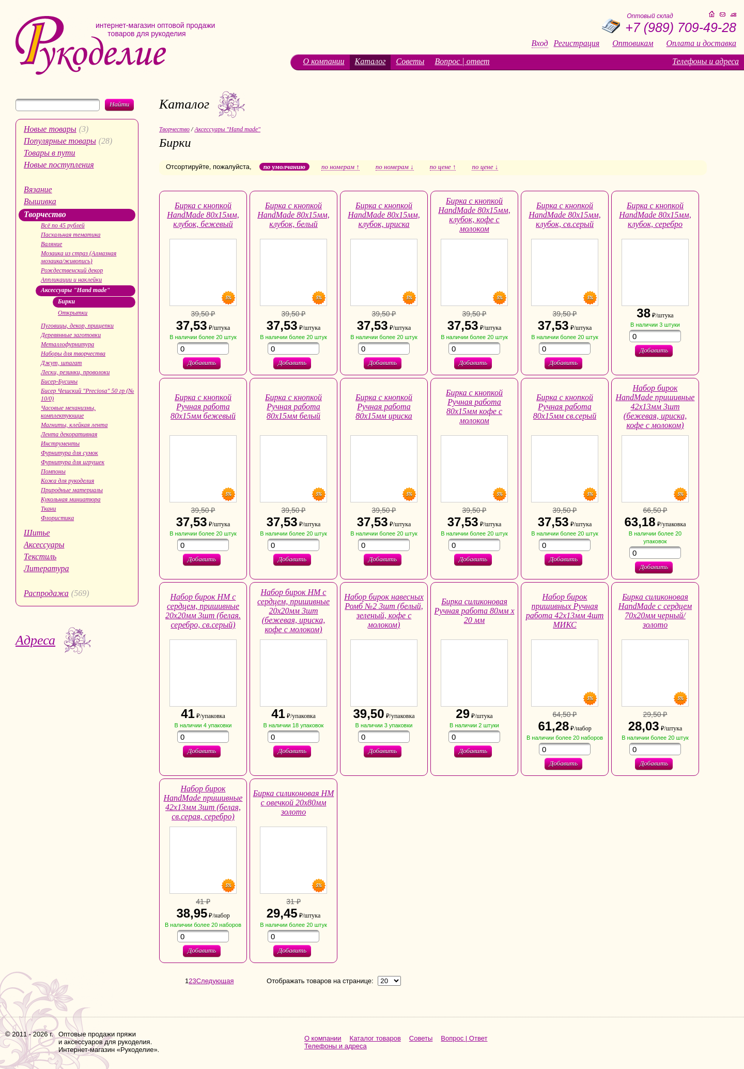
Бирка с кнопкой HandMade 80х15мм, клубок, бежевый (203, 214)
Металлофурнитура (67, 344)
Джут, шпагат (61, 362)
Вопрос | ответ (462, 61)
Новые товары (50, 129)
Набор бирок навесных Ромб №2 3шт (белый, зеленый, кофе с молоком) (384, 610)
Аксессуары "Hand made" (75, 290)
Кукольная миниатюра (71, 499)
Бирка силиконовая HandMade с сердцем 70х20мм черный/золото (655, 610)
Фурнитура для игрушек (72, 462)
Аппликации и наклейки (71, 279)
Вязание (38, 189)
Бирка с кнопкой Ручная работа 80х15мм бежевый (203, 406)
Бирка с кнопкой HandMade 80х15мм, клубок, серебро (655, 214)
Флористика (57, 518)
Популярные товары (60, 140)
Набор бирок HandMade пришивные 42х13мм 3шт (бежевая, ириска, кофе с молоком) (655, 407)
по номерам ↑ (340, 167)
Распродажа (46, 593)
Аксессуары (44, 544)
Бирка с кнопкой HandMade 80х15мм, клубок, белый (293, 214)
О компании (324, 61)
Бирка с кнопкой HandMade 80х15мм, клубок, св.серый (565, 214)
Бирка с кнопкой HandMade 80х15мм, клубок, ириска (384, 214)
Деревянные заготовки (71, 335)
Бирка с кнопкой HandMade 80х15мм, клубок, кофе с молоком (474, 214)
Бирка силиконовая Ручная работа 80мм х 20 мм (475, 610)
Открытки (72, 312)
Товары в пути (49, 152)
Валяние (51, 244)
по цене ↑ (443, 167)
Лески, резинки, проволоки (75, 372)
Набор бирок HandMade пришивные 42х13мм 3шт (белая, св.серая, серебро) (203, 802)
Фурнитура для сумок (69, 452)
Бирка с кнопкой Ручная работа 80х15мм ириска (383, 406)
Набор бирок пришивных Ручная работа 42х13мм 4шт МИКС (565, 610)
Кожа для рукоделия (67, 480)
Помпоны (53, 471)
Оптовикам (632, 43)
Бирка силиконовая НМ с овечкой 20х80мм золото (293, 802)
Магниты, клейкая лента (74, 425)
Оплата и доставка (701, 43)
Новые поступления (59, 164)
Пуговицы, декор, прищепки (77, 325)
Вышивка (40, 201)
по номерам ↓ (395, 167)
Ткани (48, 508)
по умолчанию (284, 166)
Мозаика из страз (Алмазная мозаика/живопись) (78, 257)
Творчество (45, 214)
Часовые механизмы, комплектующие (68, 411)
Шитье (37, 532)
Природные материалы (72, 490)
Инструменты (60, 443)
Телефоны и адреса (705, 61)
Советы (410, 61)
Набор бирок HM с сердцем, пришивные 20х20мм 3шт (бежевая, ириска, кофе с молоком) (293, 611)
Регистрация (577, 43)
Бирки (66, 301)
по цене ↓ (485, 167)
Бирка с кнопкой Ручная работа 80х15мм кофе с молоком (474, 406)
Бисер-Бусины (59, 381)
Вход (540, 43)
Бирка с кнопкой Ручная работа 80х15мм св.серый (564, 406)
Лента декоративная (69, 434)
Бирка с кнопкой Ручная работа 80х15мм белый (293, 406)
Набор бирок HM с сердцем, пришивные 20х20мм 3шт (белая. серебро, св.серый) (203, 610)
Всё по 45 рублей (63, 225)
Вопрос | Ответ (464, 1038)
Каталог (370, 61)
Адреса (35, 640)
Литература (46, 568)
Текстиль (40, 556)
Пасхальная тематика (71, 234)
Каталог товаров (375, 1038)
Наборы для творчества (73, 353)
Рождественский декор (72, 270)
